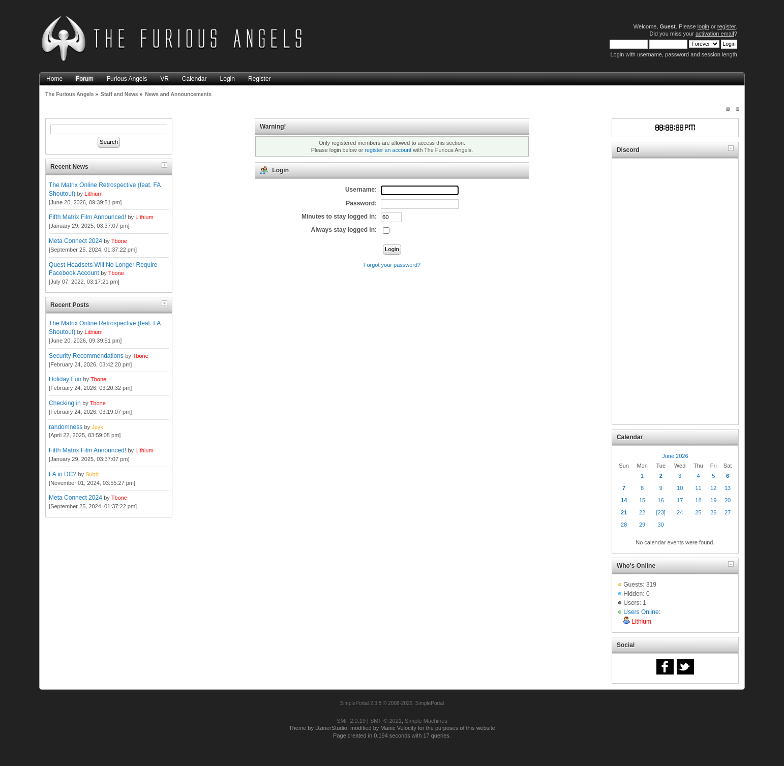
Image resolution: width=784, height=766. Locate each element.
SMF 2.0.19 (351, 721)
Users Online (640, 612)
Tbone (119, 241)
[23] (661, 512)
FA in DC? (62, 474)
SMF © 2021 (386, 721)
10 (680, 488)
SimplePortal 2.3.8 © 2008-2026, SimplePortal (392, 703)
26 (713, 512)
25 (698, 512)
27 (728, 512)
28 (624, 525)
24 (680, 512)
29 (642, 525)
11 (698, 488)
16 (661, 500)
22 (642, 512)
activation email (715, 33)
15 (642, 500)
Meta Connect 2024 (75, 240)
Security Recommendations (86, 355)
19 (713, 500)
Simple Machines (426, 721)
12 (713, 488)
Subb (92, 474)
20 (728, 500)
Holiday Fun (65, 379)
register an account (388, 150)
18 (698, 500)
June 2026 (675, 456)
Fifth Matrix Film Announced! (87, 217)
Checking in (65, 403)
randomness (65, 427)
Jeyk (97, 427)
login (703, 26)
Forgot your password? (392, 265)
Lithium (93, 194)
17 (680, 500)
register (726, 26)
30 (661, 525)
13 (728, 488)
